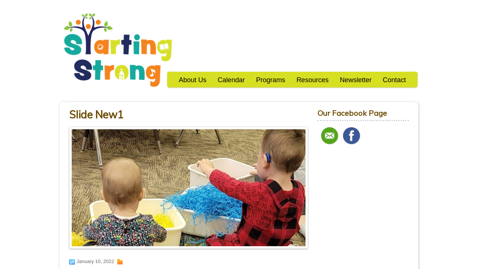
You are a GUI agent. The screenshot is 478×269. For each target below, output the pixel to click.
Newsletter (356, 80)
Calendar (231, 80)
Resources (313, 80)
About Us (193, 80)
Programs (270, 80)
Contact (394, 80)
